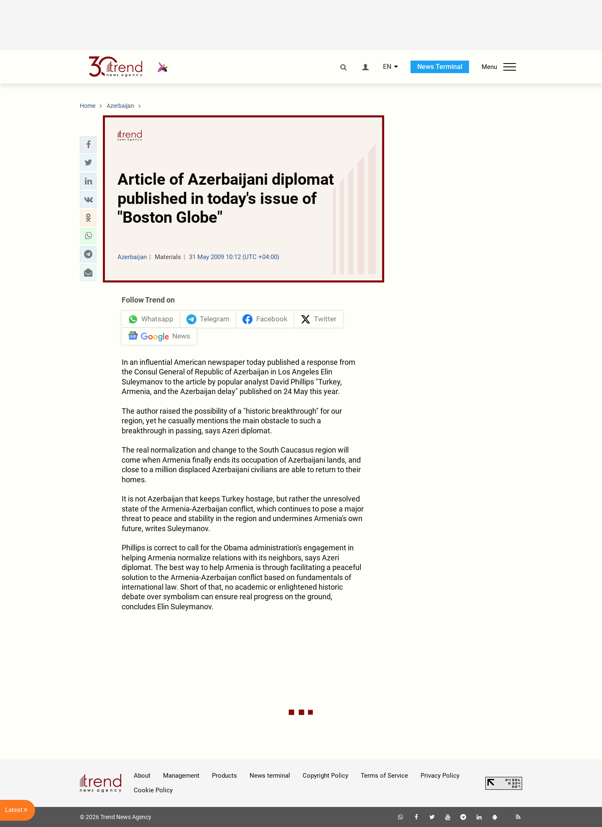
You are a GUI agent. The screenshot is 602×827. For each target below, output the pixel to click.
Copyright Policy (325, 775)
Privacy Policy (440, 775)
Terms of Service (384, 775)
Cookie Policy (153, 790)
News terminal (270, 775)
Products (224, 775)
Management (181, 775)
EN (387, 67)
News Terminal (439, 67)
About (142, 775)
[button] (88, 144)
